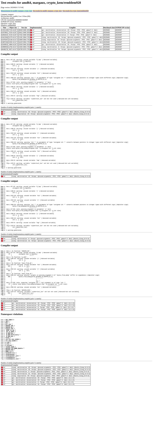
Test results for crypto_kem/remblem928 (75, 11)
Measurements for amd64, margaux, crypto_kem (16, 11)
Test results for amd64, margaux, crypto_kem (47, 11)
